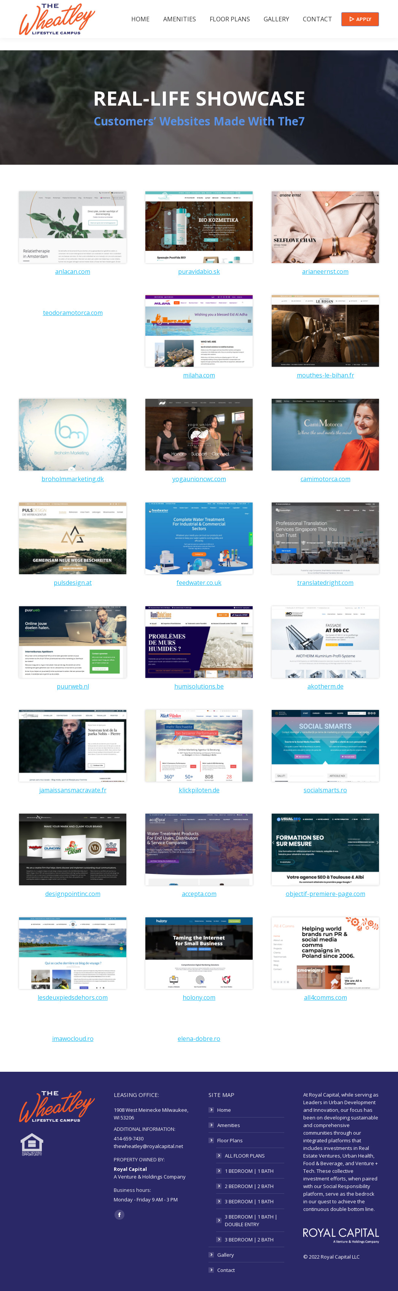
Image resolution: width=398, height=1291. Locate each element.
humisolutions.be (199, 686)
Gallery (225, 1254)
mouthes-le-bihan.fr (325, 375)
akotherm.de (325, 686)
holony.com (199, 997)
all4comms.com (325, 997)
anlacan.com (72, 271)
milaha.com (199, 375)
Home (224, 1109)
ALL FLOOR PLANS (245, 1155)
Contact (226, 1270)
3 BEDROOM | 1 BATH (249, 1201)
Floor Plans (230, 1140)
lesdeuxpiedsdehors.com (73, 997)
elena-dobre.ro (199, 1038)
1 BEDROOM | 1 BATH (249, 1170)
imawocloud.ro (73, 1038)
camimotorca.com (325, 479)
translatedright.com (325, 582)
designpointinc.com (72, 894)
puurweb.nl (73, 686)
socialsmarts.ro (325, 790)
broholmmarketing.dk (72, 479)
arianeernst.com (325, 271)
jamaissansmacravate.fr (73, 790)
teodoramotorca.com (73, 312)
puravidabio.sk (199, 271)
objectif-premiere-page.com (325, 894)
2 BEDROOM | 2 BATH (249, 1186)
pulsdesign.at (73, 582)
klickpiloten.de (199, 790)
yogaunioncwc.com (199, 479)
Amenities (228, 1125)
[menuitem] (140, 31)
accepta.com (199, 894)
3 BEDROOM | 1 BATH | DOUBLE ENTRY (251, 1220)
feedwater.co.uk (199, 582)
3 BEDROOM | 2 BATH (249, 1239)
